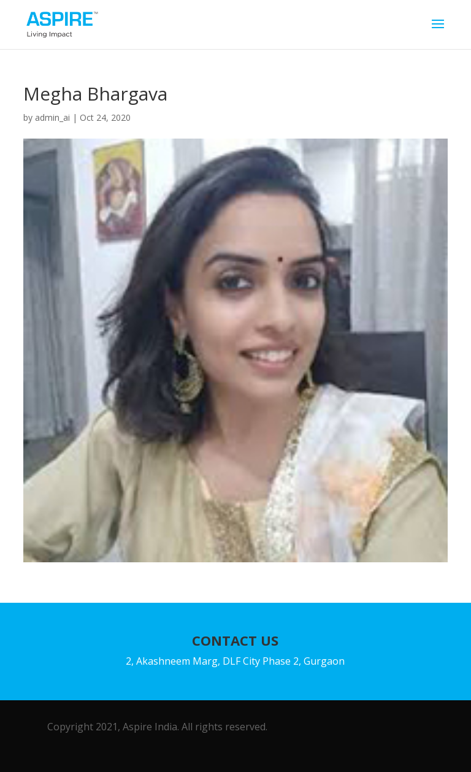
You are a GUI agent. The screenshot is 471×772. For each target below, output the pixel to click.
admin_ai (52, 117)
